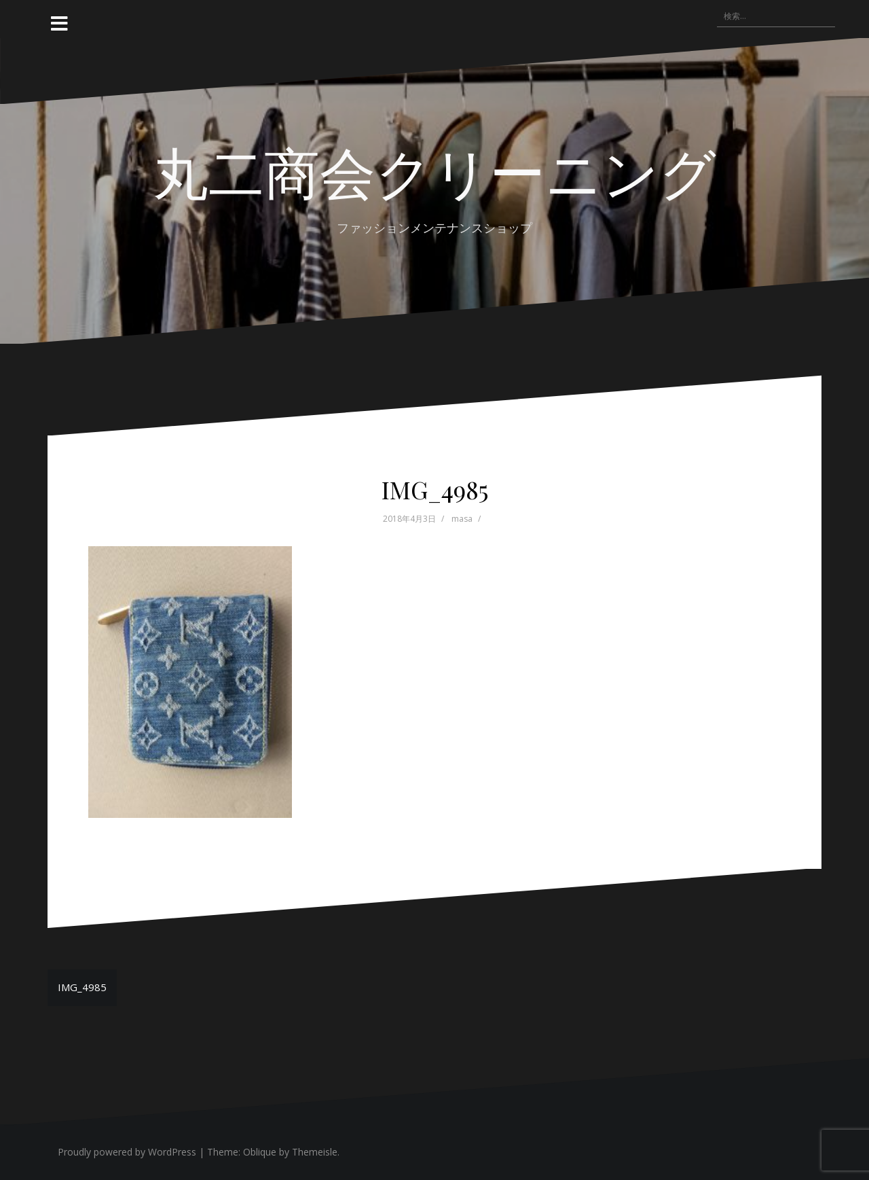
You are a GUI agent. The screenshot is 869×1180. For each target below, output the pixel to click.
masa (462, 518)
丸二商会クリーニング (434, 170)
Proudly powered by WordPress (127, 1151)
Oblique (259, 1151)
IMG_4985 (82, 987)
